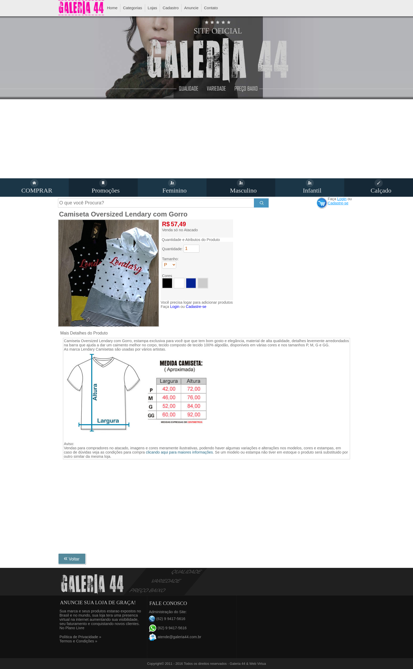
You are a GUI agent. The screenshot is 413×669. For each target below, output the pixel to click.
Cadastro (171, 8)
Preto (167, 283)
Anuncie (191, 8)
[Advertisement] (206, 139)
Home (112, 8)
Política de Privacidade (80, 637)
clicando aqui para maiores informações (179, 452)
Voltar (72, 558)
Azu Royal (191, 283)
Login (341, 199)
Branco (179, 283)
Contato (211, 8)
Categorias (132, 8)
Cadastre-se (338, 203)
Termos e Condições (78, 641)
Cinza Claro (203, 283)
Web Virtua (257, 664)
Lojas (152, 8)
